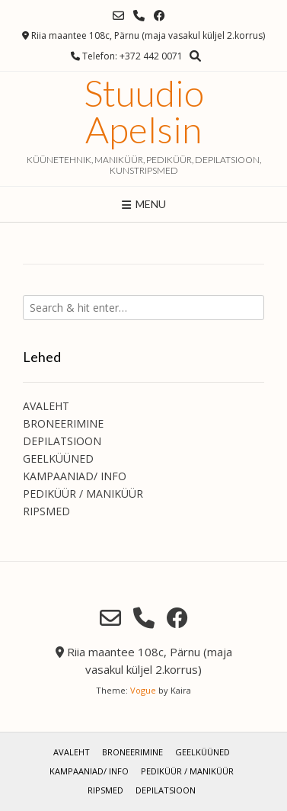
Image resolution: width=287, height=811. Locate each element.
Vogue (143, 690)
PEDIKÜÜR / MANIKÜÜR (83, 493)
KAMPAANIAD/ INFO (74, 476)
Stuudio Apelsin (144, 111)
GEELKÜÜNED (58, 458)
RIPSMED (46, 511)
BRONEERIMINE (63, 423)
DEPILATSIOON (62, 441)
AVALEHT (46, 406)
